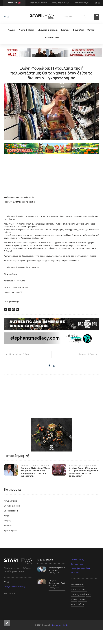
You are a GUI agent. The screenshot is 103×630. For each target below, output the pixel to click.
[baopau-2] (51, 434)
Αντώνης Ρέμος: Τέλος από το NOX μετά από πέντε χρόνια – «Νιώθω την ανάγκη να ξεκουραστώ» (83, 472)
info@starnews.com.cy (14, 586)
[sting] (51, 56)
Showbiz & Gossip (48, 30)
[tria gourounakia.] (51, 148)
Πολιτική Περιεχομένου (80, 568)
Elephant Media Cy (60, 625)
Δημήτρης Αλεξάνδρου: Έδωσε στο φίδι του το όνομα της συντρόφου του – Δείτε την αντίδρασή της (35, 472)
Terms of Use (77, 564)
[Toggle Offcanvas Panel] (96, 17)
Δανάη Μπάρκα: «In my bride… (57, 569)
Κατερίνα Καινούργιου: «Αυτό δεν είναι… (57, 583)
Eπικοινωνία (52, 37)
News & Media (26, 30)
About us (75, 572)
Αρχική (11, 30)
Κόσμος (65, 30)
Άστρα (90, 30)
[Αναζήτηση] (70, 16)
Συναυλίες (78, 30)
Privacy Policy (77, 559)
